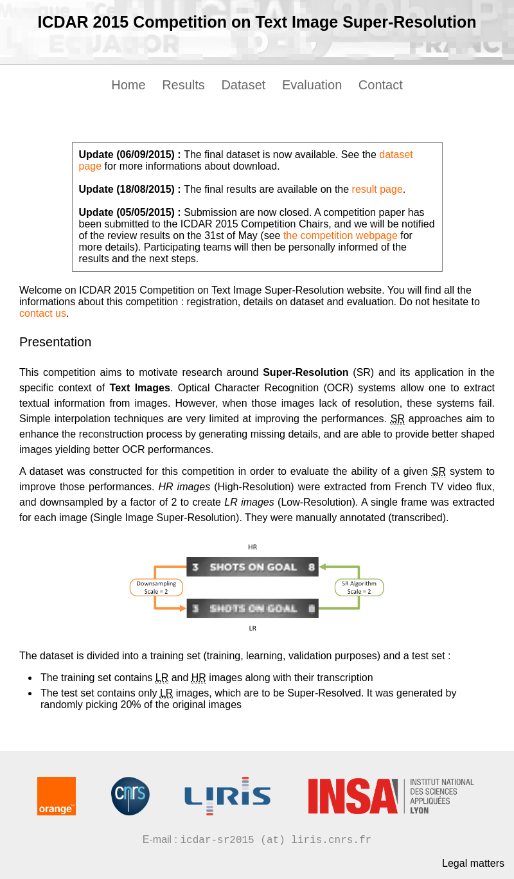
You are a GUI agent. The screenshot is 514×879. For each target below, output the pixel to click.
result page (377, 189)
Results (183, 85)
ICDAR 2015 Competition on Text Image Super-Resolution (257, 22)
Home (128, 85)
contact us (42, 313)
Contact (381, 85)
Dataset (243, 85)
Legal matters (473, 863)
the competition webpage (340, 235)
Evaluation (312, 85)
